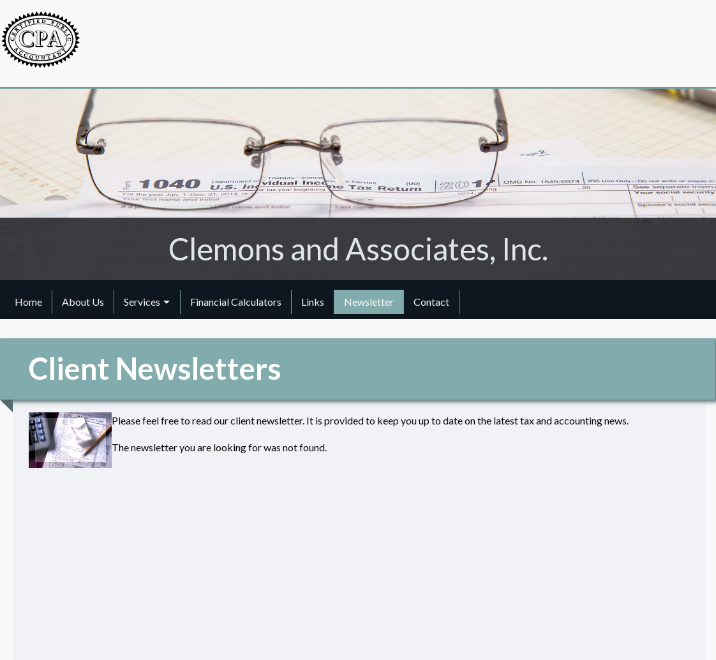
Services (142, 302)
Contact (431, 302)
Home (28, 302)
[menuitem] (28, 302)
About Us (83, 302)
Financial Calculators (235, 302)
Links (312, 302)
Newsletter (369, 302)
